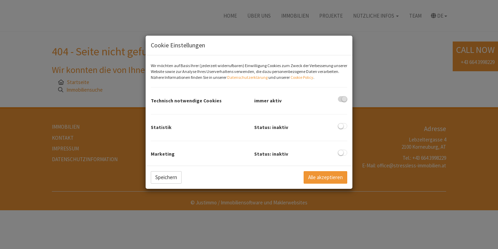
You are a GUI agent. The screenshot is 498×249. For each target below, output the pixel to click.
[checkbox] (342, 99)
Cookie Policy (301, 77)
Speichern (166, 177)
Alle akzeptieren (325, 177)
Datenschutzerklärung (247, 77)
